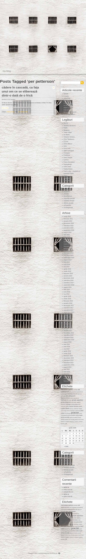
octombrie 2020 (68, 228)
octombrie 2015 (68, 362)
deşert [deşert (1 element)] (71, 398)
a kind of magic (68, 103)
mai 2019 (66, 266)
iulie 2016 (67, 344)
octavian (66, 492)
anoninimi (67, 191)
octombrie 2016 (68, 337)
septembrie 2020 (69, 230)
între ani (66, 109)
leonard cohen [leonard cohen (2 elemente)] (78, 406)
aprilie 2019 (67, 269)
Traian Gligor (68, 132)
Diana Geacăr (68, 157)
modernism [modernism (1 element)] (76, 408)
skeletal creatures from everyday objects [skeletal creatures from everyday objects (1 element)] (69, 419)
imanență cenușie (69, 198)
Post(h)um (67, 155)
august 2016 (67, 342)
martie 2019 (67, 271)
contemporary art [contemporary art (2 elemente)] (72, 394)
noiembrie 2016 (68, 335)
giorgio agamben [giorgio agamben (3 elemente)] (77, 400)
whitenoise (67, 178)
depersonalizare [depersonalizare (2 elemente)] (65, 398)
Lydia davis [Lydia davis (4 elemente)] (65, 408)
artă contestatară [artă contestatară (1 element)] (73, 391)
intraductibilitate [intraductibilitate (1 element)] (74, 404)
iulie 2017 (67, 317)
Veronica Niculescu (70, 125)
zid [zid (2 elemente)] (66, 423)
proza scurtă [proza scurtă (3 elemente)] (65, 417)
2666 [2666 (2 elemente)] (62, 389)
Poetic (65, 128)
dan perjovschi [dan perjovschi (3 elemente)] (70, 396)
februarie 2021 (68, 219)
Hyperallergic (68, 164)
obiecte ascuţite (68, 203)
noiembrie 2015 (68, 360)
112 (72, 492)
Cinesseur (67, 153)
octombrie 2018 (68, 283)
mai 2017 (66, 321)
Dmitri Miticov (68, 144)
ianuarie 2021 (68, 221)
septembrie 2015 (69, 365)
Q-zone (66, 141)
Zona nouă (67, 148)
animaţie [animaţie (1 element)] (75, 389)
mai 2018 (66, 294)
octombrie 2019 (68, 255)
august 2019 (67, 260)
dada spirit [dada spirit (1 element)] (63, 396)
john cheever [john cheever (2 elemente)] (70, 406)
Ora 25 (66, 123)
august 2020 (67, 232)
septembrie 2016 (69, 340)
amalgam (66, 189)
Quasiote (66, 180)
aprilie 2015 (67, 376)
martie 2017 (67, 326)
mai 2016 (66, 349)
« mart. (66, 446)
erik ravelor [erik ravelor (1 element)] (69, 400)
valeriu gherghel (69, 150)
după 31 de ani (68, 107)
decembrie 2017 (69, 305)
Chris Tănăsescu (69, 139)
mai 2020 (66, 239)
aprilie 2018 (67, 296)
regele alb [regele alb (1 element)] (72, 417)
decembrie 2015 (69, 358)
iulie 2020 (67, 235)
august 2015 (67, 367)
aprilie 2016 (67, 351)
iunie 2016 (67, 346)
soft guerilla (67, 205)
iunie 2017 (67, 319)
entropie (66, 194)
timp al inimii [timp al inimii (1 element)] (81, 419)
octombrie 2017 (68, 310)
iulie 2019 (67, 262)
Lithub (65, 176)
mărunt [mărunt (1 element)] (68, 410)
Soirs (65, 146)
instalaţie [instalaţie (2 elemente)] (68, 404)
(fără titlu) (67, 100)
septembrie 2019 (69, 257)
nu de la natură (68, 105)
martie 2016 (67, 353)
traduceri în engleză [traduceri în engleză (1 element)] (65, 421)
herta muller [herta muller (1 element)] (73, 402)
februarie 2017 (68, 328)
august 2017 (67, 314)
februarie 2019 (68, 273)
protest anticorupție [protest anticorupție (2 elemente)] (76, 415)
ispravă (66, 94)
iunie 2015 (67, 372)
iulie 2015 (67, 369)
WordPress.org (53, 553)
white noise (67, 489)
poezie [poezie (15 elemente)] (75, 412)
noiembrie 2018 (68, 280)
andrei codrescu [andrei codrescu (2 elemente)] (68, 389)
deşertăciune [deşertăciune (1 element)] (76, 398)
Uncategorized (68, 207)
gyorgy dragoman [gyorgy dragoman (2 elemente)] (66, 402)
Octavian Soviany (69, 137)
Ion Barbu (67, 134)
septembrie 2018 (69, 285)
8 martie (66, 96)
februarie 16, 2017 (6, 99)
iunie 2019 (67, 264)
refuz (26, 111)
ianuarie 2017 (68, 330)
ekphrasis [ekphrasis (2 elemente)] (63, 400)
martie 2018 (67, 298)
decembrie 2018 (69, 278)
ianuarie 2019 (68, 276)
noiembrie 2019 (68, 253)
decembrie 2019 (69, 250)
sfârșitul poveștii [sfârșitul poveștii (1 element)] (77, 417)
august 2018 (67, 287)
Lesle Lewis (67, 166)
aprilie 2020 (67, 241)
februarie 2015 (68, 381)
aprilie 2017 (67, 324)
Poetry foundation (69, 162)
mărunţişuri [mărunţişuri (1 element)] (72, 410)
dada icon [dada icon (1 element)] (79, 393)
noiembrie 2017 (68, 308)
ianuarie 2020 (68, 248)
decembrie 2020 (69, 223)
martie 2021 (67, 216)
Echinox (66, 160)
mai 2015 (66, 374)
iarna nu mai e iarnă (70, 112)
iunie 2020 (67, 237)
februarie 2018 (68, 301)
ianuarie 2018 (68, 303)
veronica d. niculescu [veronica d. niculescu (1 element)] (74, 421)
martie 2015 (67, 378)
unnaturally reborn (69, 114)
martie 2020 (67, 244)
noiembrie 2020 (68, 225)
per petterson (21, 111)
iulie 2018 (67, 289)
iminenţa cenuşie (10, 111)
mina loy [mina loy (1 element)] (71, 408)
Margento (67, 130)
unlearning (67, 98)
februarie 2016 (68, 356)
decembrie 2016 (69, 333)
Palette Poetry (68, 169)
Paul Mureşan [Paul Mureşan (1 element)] (68, 413)
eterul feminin (68, 196)
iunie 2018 (67, 292)
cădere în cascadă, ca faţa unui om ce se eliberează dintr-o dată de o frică (20, 91)
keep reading (5, 107)
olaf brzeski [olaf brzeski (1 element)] (77, 410)
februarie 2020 (68, 246)
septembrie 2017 (69, 312)
